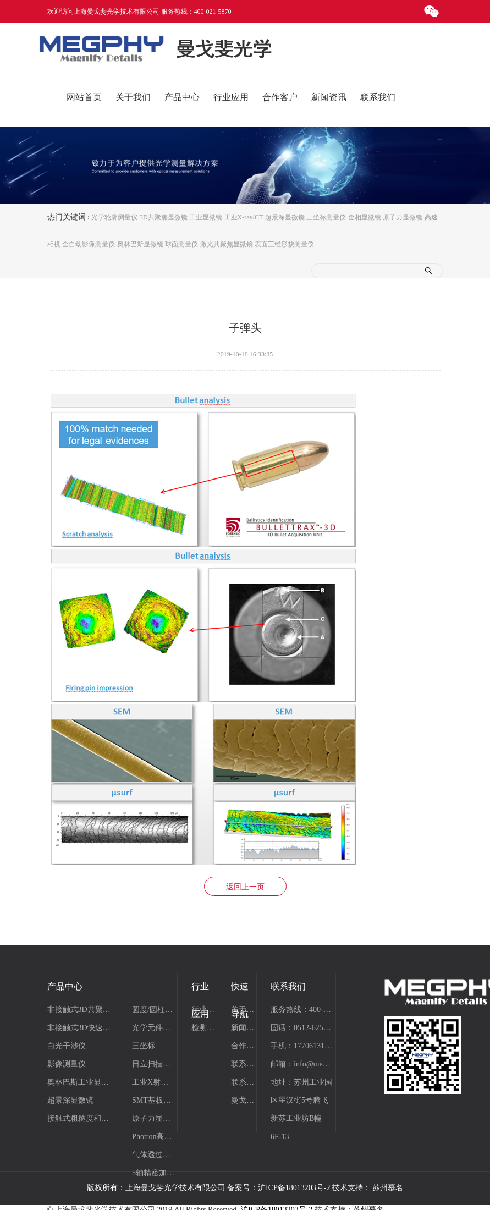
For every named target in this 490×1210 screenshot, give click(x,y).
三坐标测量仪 (326, 217)
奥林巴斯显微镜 (140, 244)
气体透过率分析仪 (153, 1155)
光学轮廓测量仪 (114, 217)
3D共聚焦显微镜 (164, 217)
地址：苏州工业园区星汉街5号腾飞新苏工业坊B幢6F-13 (301, 1109)
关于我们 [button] (133, 97)
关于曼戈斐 (243, 1009)
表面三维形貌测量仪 (284, 244)
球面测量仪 (181, 244)
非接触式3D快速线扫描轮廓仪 (80, 1028)
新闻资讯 (243, 1028)
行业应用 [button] (231, 97)
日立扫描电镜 (153, 1064)
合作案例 (243, 1046)
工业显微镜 (205, 217)
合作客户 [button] (280, 97)
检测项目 (203, 1028)
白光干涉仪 (66, 1046)
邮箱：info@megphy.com (301, 1064)
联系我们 (243, 1064)
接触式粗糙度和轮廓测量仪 (80, 1118)
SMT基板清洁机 (153, 1100)
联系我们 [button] (377, 97)
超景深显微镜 (285, 217)
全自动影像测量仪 (88, 244)
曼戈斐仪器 (243, 1100)
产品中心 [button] (182, 97)
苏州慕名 (387, 1188)
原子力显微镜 (402, 217)
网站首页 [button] (84, 97)
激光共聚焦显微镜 (226, 244)
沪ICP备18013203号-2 (294, 1188)
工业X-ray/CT (243, 217)
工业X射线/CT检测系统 (153, 1082)
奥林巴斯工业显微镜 (80, 1082)
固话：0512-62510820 (301, 1028)
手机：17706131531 (301, 1046)
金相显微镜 (364, 217)
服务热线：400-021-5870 (301, 1009)
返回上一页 (245, 887)
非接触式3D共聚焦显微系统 (80, 1009)
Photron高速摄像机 (153, 1136)
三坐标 (143, 1046)
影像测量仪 (66, 1064)
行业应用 (203, 1009)
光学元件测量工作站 (153, 1028)
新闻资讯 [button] (328, 97)
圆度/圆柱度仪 (153, 1009)
